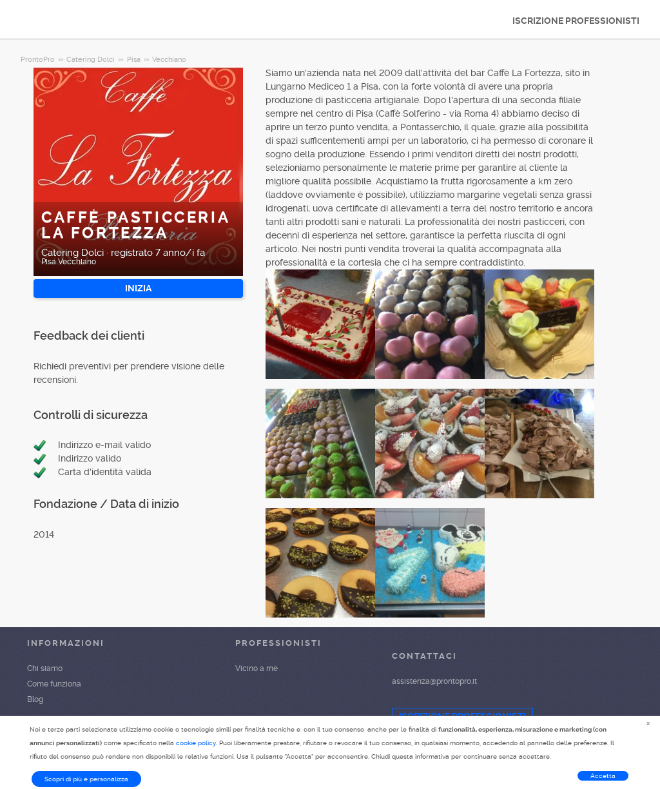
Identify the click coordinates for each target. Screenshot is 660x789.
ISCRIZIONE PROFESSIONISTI (575, 20)
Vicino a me (256, 668)
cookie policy (196, 742)
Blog (35, 699)
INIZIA (138, 288)
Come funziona (54, 683)
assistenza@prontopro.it (434, 681)
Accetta (603, 775)
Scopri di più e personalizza (86, 779)
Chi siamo (45, 668)
